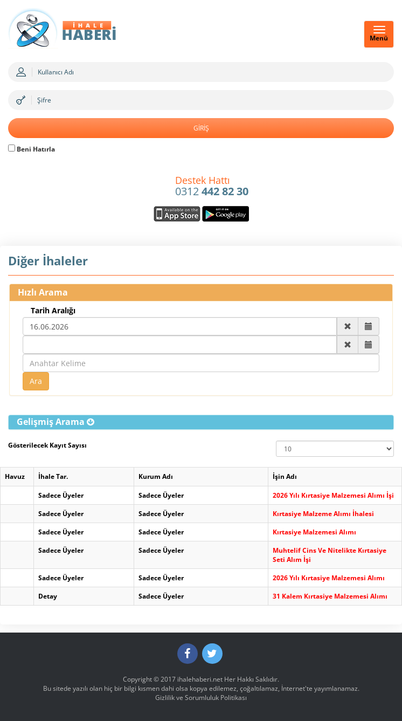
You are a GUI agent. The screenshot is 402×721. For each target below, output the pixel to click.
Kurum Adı (155, 476)
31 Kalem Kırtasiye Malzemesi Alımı (330, 596)
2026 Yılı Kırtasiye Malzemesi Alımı (329, 577)
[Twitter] (212, 653)
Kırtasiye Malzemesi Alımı (314, 532)
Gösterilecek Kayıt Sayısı (47, 445)
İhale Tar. (53, 476)
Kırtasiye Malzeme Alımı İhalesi (323, 513)
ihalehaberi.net (200, 679)
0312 (211, 186)
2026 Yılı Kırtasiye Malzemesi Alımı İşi (333, 495)
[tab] (201, 422)
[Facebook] (187, 653)
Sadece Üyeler (61, 495)
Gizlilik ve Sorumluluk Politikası (201, 697)
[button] (55, 422)
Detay (47, 596)
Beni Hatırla (31, 149)
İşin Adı (285, 476)
